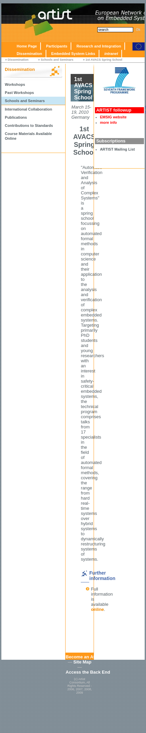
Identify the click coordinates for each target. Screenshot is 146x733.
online (97, 609)
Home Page (27, 46)
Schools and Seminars (57, 59)
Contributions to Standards (29, 125)
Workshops (15, 84)
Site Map (82, 661)
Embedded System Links (73, 54)
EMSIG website (113, 117)
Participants (56, 46)
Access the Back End (88, 672)
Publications (16, 117)
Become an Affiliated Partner (95, 656)
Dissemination (29, 54)
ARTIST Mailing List (117, 149)
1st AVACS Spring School (104, 59)
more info (108, 122)
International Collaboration (28, 109)
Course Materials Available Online (28, 136)
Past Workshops (19, 93)
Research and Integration (98, 46)
